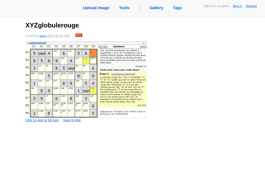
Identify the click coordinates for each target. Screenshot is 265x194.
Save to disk (72, 120)
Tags (177, 7)
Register (251, 6)
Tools (124, 7)
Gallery (157, 7)
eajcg (42, 35)
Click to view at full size (86, 81)
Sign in (237, 6)
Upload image (96, 7)
